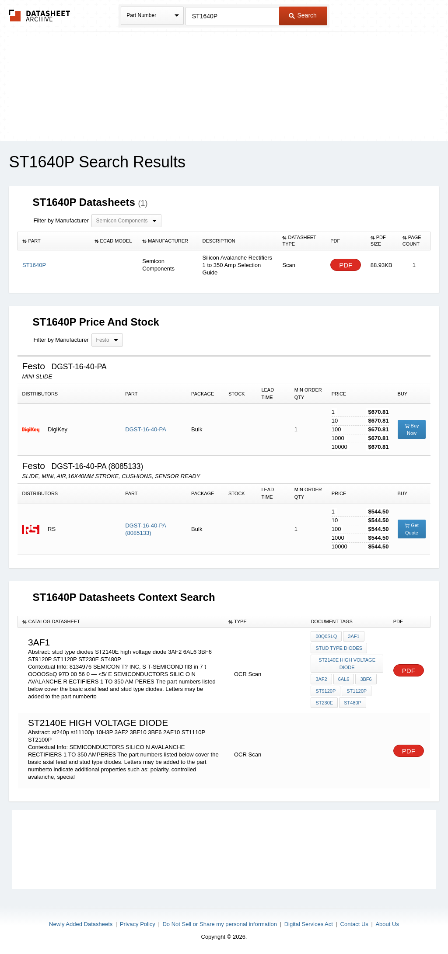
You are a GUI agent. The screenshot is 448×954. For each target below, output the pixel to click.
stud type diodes (338, 648)
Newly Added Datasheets (80, 924)
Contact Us (354, 924)
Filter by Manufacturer (60, 220)
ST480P (352, 702)
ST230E (324, 702)
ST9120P (325, 691)
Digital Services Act (308, 924)
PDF (345, 265)
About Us (387, 924)
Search (303, 15)
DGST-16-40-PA (145, 429)
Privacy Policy (137, 924)
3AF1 (353, 636)
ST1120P (356, 691)
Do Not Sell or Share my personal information (219, 924)
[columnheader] (54, 241)
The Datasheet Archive (39, 15)
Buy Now (412, 429)
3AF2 (321, 679)
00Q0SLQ (326, 636)
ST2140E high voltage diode (346, 663)
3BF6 (365, 679)
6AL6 (344, 679)
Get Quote (412, 529)
